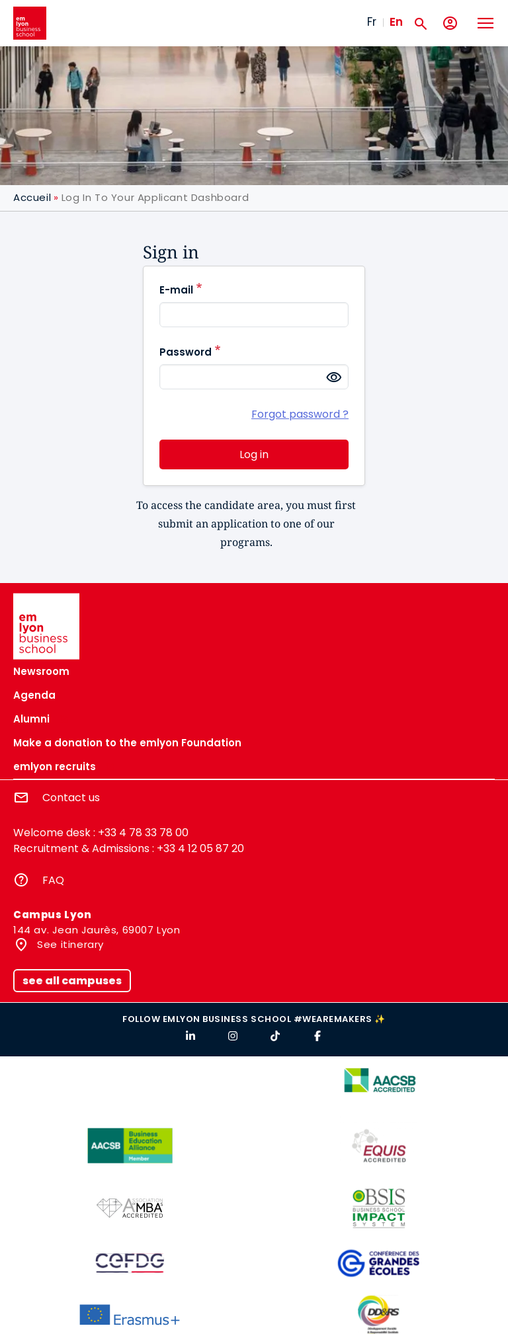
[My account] (450, 23)
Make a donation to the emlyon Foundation (127, 743)
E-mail (176, 290)
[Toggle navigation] (485, 23)
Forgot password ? (300, 414)
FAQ (53, 880)
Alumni (31, 719)
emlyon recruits (54, 766)
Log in (254, 454)
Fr (371, 22)
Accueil (32, 197)
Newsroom (41, 671)
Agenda (34, 695)
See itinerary (69, 944)
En (396, 22)
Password (185, 352)
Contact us (71, 797)
